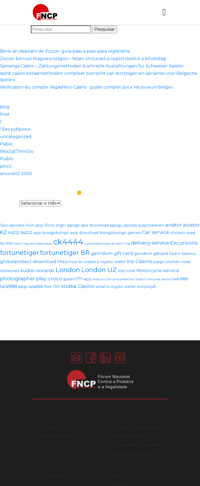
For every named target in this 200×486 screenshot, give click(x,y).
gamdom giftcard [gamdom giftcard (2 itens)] (151, 253)
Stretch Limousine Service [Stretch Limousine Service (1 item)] (153, 279)
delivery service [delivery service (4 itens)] (150, 243)
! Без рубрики (15, 129)
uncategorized (15, 136)
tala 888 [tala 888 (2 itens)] (180, 279)
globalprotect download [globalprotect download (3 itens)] (28, 261)
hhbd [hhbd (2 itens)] (62, 261)
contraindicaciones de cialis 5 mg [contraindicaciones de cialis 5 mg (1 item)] (107, 243)
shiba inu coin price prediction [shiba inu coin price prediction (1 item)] (113, 279)
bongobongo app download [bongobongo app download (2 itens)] (70, 232)
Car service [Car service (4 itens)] (155, 232)
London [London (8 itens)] (67, 270)
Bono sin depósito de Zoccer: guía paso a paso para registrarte (65, 51)
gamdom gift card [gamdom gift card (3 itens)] (112, 253)
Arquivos (9, 203)
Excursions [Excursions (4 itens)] (184, 243)
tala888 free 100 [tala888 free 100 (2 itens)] (44, 286)
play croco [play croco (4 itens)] (49, 278)
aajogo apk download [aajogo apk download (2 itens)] (88, 225)
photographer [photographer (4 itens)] (17, 278)
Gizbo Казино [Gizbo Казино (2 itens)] (182, 253)
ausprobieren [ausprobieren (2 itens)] (151, 225)
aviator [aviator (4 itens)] (173, 225)
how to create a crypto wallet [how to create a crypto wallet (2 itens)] (97, 261)
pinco (6, 166)
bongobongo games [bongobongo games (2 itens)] (120, 232)
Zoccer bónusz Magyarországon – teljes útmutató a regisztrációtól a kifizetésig (83, 58)
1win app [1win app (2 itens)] (34, 225)
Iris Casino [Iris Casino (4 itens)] (139, 261)
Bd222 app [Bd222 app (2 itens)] (31, 232)
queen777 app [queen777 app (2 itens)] (77, 279)
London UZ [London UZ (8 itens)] (99, 270)
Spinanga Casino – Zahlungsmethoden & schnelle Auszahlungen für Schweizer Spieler (92, 65)
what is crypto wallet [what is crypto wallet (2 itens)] (116, 286)
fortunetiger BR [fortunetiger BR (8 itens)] (65, 252)
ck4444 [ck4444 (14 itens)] (68, 241)
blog (5, 106)
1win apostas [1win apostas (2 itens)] (12, 225)
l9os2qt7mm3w (16, 151)
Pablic (6, 143)
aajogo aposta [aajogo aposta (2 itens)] (123, 225)
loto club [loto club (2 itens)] (126, 270)
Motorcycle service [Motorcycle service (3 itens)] (157, 270)
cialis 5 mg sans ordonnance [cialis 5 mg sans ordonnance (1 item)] (32, 243)
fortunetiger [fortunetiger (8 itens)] (19, 252)
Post (5, 114)
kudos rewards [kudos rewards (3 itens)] (37, 270)
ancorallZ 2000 (16, 173)
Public (7, 158)
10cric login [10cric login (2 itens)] (55, 225)
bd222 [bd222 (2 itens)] (14, 232)
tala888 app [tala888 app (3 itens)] (13, 286)
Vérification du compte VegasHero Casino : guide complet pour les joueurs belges (86, 87)
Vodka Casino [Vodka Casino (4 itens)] (78, 286)
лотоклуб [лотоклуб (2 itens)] (146, 286)
